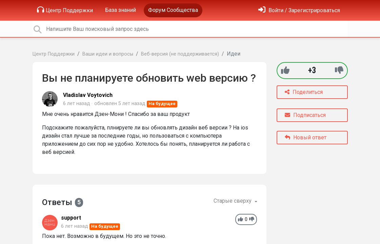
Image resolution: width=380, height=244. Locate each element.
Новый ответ (305, 137)
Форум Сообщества (173, 10)
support (71, 218)
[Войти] (299, 10)
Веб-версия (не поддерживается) (180, 54)
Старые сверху (233, 201)
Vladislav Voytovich (88, 95)
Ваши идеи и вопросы (107, 54)
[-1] (339, 70)
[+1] (285, 70)
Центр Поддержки (65, 10)
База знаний (120, 10)
